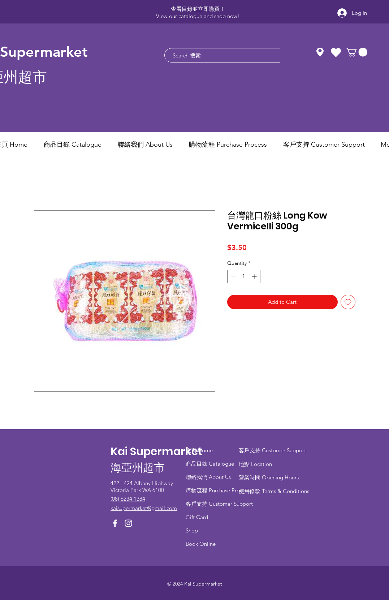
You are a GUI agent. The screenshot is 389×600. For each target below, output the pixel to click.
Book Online (201, 543)
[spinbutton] (243, 276)
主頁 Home (199, 450)
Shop (192, 530)
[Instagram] (128, 523)
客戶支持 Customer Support (219, 503)
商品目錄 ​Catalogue (210, 463)
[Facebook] (115, 523)
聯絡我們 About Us (208, 477)
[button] (356, 52)
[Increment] (254, 276)
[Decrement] (232, 276)
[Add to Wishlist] (348, 302)
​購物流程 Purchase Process (218, 490)
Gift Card (197, 517)
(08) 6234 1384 (128, 498)
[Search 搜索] (233, 55)
